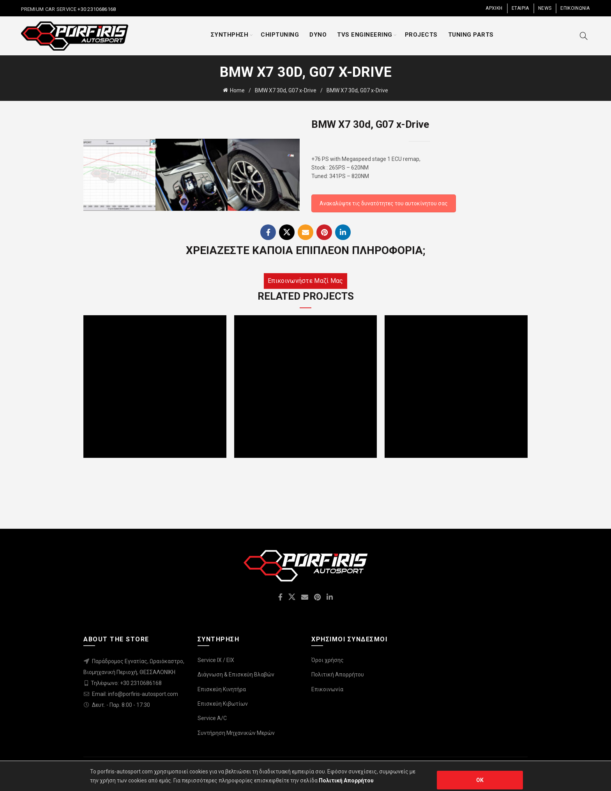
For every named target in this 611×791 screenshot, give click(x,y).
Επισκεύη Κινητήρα (222, 689)
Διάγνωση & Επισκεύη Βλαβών (236, 674)
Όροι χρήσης (327, 660)
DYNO (318, 34)
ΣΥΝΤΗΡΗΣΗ (230, 34)
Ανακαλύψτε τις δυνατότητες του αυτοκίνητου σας (384, 203)
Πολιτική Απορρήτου (337, 674)
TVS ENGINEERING (364, 34)
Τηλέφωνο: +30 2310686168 (126, 683)
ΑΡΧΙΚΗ (494, 8)
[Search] (583, 36)
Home (237, 90)
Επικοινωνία (327, 689)
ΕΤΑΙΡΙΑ (520, 8)
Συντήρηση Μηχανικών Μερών (236, 733)
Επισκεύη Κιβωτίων (223, 704)
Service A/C (212, 718)
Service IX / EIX (216, 660)
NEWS (544, 8)
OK (480, 780)
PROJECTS (421, 34)
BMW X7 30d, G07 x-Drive (285, 90)
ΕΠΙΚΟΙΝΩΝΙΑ (575, 8)
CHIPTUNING (280, 34)
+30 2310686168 (96, 9)
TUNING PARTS (471, 34)
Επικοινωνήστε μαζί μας (305, 280)
